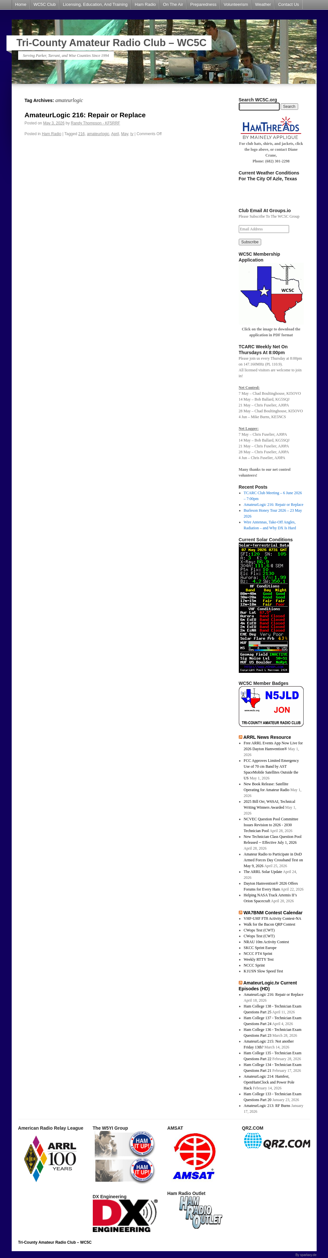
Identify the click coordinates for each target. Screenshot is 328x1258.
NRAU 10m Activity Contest (266, 942)
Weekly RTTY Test (258, 959)
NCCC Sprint (254, 965)
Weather (263, 4)
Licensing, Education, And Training (95, 4)
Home (21, 4)
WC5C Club (44, 4)
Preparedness (203, 4)
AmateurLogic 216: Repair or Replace (85, 115)
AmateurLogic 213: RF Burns (267, 1105)
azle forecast (271, 198)
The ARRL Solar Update (263, 871)
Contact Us (288, 4)
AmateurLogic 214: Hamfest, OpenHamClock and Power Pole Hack (269, 1082)
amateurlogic (98, 134)
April (115, 134)
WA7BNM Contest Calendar (272, 912)
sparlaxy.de (308, 1255)
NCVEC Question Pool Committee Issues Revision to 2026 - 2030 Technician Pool (271, 825)
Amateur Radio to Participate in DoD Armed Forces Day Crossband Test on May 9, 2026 (273, 860)
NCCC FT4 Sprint (258, 953)
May (124, 134)
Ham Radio (145, 4)
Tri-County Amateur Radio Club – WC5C (112, 42)
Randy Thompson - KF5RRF (95, 123)
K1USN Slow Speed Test (263, 971)
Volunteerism (236, 4)
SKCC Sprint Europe (260, 947)
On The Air (173, 4)
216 (81, 134)
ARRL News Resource (267, 737)
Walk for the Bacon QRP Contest (269, 924)
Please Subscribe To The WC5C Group (269, 216)
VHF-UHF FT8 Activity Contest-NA (272, 918)
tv (131, 134)
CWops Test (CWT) (259, 930)
